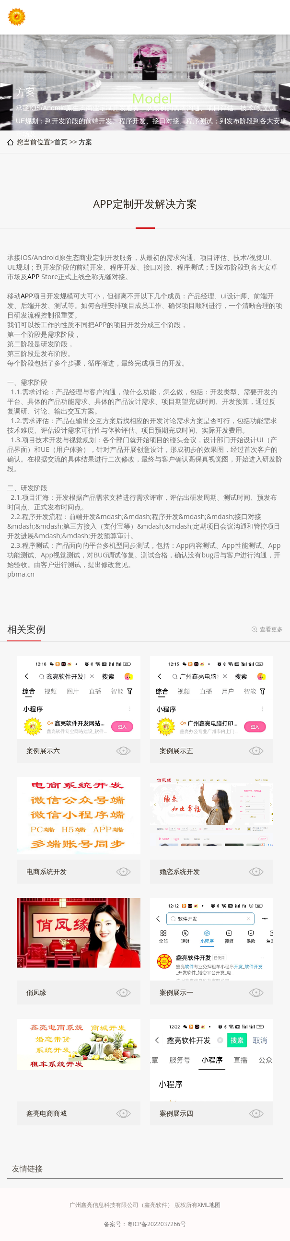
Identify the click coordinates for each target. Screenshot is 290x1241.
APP (33, 276)
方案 (85, 141)
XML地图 (208, 1205)
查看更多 (271, 629)
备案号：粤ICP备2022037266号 (145, 1224)
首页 (61, 141)
